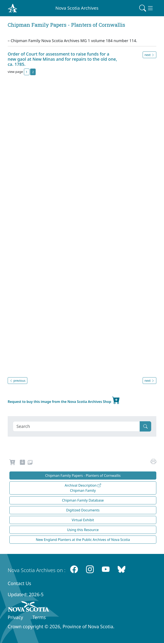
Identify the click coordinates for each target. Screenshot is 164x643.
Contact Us (19, 583)
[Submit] (145, 426)
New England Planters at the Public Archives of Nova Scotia (83, 539)
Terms (39, 617)
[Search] (76, 426)
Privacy (15, 617)
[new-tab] (22, 463)
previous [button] (17, 381)
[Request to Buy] (12, 463)
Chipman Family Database (83, 500)
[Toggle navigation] (146, 8)
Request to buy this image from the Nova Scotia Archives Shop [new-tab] (64, 400)
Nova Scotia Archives (77, 8)
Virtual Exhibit (83, 520)
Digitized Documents (83, 510)
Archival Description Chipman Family (83, 488)
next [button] (149, 55)
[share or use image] (30, 463)
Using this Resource (83, 529)
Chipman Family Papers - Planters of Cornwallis (82, 475)
